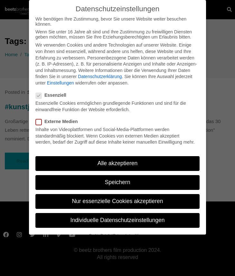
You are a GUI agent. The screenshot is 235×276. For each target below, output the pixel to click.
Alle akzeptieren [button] (118, 160)
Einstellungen (60, 80)
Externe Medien (58, 118)
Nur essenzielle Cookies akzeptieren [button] (117, 199)
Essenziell (52, 92)
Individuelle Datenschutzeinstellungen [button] (117, 218)
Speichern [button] (117, 180)
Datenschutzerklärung (100, 74)
